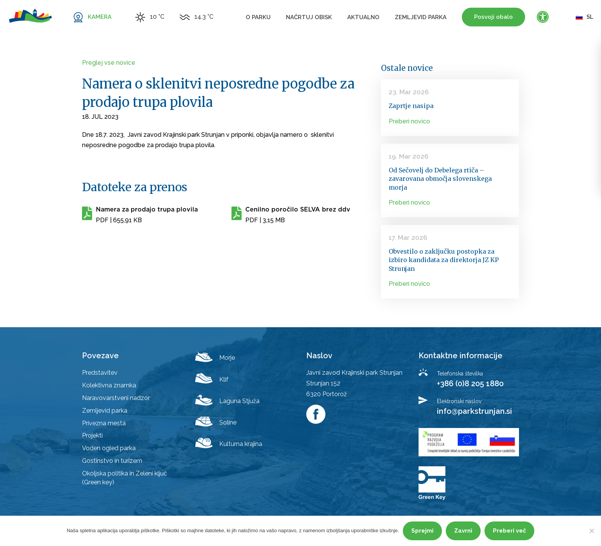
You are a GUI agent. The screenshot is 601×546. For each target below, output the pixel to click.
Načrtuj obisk (309, 17)
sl (584, 16)
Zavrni (463, 530)
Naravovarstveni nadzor (116, 398)
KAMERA (100, 16)
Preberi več (509, 530)
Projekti (92, 435)
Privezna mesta (104, 423)
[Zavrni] (591, 531)
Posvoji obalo (493, 16)
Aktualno (363, 17)
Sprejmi (422, 530)
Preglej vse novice (108, 62)
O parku (258, 17)
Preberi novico (409, 121)
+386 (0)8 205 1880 (470, 383)
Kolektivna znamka (109, 385)
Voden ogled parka (109, 448)
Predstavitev (100, 372)
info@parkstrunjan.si (474, 411)
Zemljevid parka (421, 17)
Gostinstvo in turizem (112, 460)
